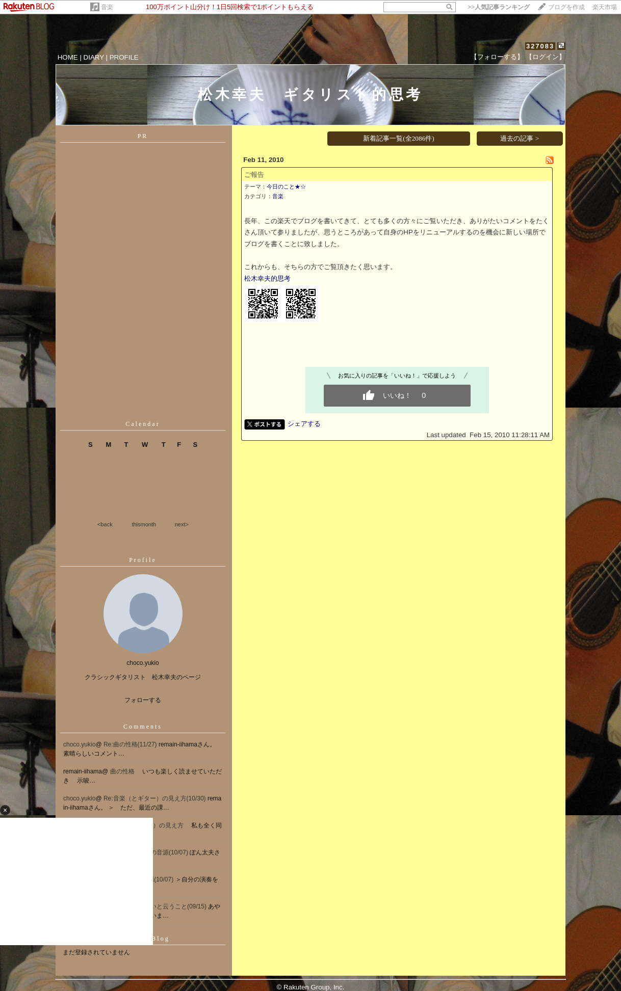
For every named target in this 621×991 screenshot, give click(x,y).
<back (105, 524)
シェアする (304, 423)
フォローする (142, 700)
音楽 (107, 7)
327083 (540, 46)
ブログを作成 (566, 7)
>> (499, 7)
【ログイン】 (545, 57)
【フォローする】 (497, 57)
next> (182, 524)
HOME (68, 57)
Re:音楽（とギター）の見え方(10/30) (156, 798)
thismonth (144, 524)
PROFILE (124, 57)
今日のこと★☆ (286, 186)
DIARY (94, 57)
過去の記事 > (519, 138)
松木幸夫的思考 (267, 278)
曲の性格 (123, 771)
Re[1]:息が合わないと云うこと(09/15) (156, 906)
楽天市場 (604, 7)
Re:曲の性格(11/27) (131, 744)
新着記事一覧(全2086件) (398, 138)
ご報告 (254, 174)
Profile (143, 560)
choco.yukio (79, 744)
